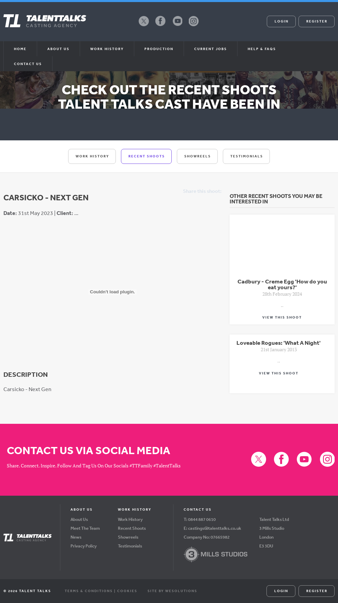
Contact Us (28, 63)
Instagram (327, 466)
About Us (79, 519)
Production (158, 48)
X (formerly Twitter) (258, 466)
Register (316, 21)
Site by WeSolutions (172, 590)
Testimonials (246, 156)
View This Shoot (282, 317)
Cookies (127, 590)
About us (58, 48)
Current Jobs (210, 48)
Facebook (281, 466)
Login (282, 21)
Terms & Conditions (89, 590)
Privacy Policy (84, 546)
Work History (107, 48)
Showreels (197, 156)
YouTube (304, 466)
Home (20, 48)
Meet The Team (85, 528)
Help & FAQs (262, 48)
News (76, 537)
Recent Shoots (146, 156)
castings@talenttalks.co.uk (214, 528)
